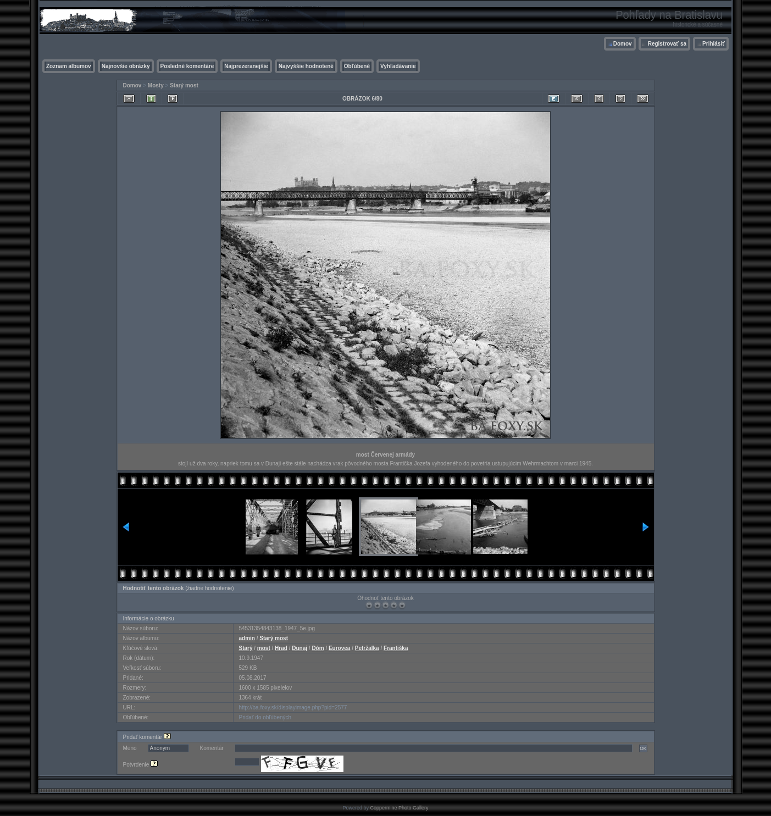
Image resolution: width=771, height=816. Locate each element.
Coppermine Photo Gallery (399, 808)
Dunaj (299, 648)
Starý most (184, 85)
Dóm (318, 648)
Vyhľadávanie (398, 66)
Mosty (156, 85)
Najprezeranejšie (246, 66)
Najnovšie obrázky (126, 66)
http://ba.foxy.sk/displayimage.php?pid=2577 (293, 707)
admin (247, 638)
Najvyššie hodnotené (306, 66)
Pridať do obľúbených (265, 717)
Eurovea (339, 648)
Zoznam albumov (68, 66)
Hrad (281, 648)
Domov (622, 44)
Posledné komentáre (187, 66)
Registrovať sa (667, 44)
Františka (396, 648)
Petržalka (367, 648)
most (263, 648)
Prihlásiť (713, 44)
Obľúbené (357, 66)
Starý (246, 648)
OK (643, 748)
